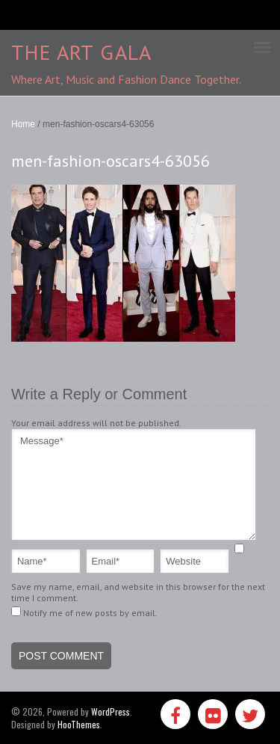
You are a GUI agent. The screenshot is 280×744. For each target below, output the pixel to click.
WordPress (110, 711)
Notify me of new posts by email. (90, 612)
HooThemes (78, 724)
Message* (133, 484)
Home (23, 124)
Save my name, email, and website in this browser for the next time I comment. (138, 592)
